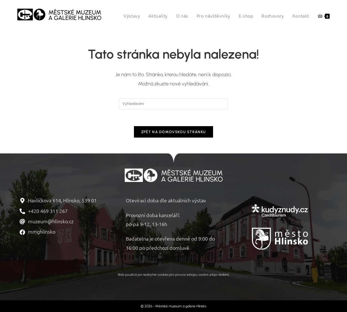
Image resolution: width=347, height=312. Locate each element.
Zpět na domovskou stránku (173, 132)
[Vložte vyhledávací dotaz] (173, 103)
